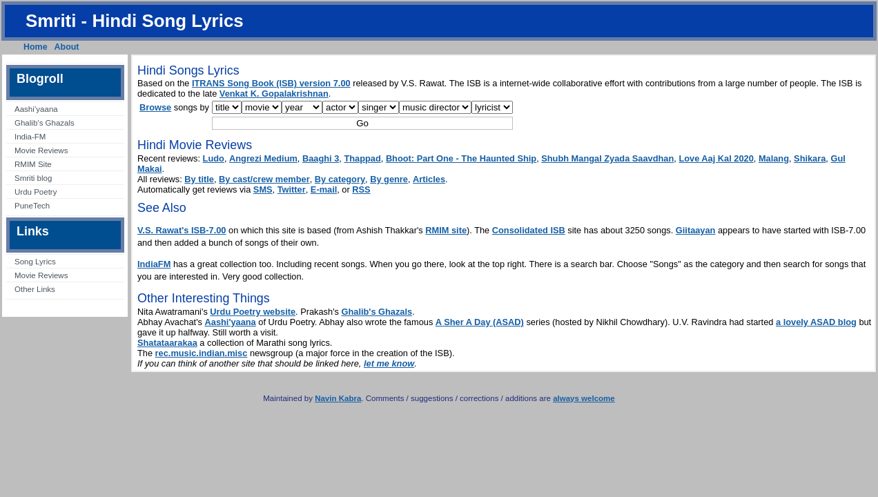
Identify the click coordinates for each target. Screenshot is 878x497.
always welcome (584, 398)
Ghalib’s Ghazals (44, 123)
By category (340, 179)
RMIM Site (33, 164)
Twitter (291, 189)
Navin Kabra (338, 398)
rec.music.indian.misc (201, 353)
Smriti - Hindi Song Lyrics (135, 20)
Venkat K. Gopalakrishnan (274, 93)
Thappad (362, 158)
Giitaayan (696, 230)
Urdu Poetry (35, 192)
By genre (389, 179)
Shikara (810, 158)
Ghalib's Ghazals (377, 311)
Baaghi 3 (320, 158)
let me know (389, 363)
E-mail (324, 189)
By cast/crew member (264, 179)
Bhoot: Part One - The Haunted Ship (461, 158)
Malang (774, 158)
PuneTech (32, 206)
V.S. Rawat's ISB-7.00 (181, 230)
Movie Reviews (41, 150)
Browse (155, 107)
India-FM (30, 137)
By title (199, 179)
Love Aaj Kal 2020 (716, 158)
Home (35, 47)
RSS (361, 189)
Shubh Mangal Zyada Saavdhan (607, 158)
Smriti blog (33, 178)
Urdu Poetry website (252, 311)
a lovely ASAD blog (816, 322)
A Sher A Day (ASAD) (480, 322)
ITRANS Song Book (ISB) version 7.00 (271, 83)
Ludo (213, 158)
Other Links (34, 289)
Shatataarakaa (167, 343)
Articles (429, 179)
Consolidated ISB (528, 230)
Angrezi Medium (263, 158)
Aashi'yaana (230, 322)
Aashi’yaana (36, 109)
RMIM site (446, 230)
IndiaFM (153, 264)
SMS (263, 189)
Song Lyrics (35, 261)
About (67, 47)
